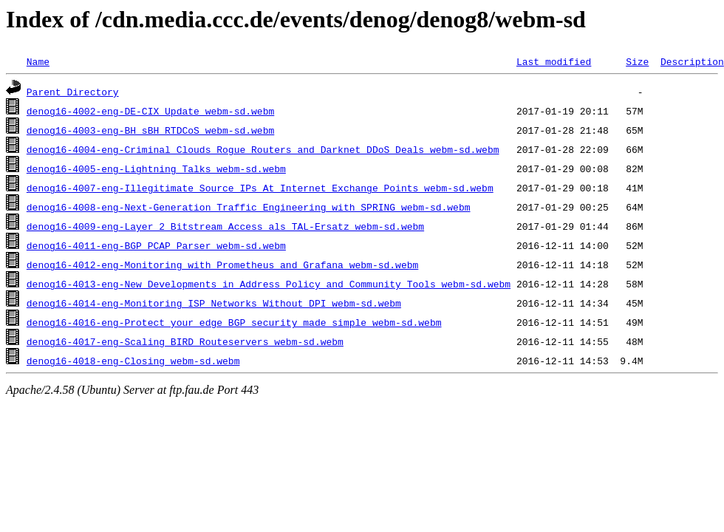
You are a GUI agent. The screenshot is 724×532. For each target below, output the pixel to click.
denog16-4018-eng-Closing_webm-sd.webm (133, 360)
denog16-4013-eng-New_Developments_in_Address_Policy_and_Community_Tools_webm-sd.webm (268, 283)
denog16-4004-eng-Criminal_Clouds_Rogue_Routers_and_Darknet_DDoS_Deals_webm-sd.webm (263, 149)
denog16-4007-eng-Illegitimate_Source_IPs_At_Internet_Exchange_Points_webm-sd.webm (260, 187)
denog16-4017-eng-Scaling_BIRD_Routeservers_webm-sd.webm (185, 341)
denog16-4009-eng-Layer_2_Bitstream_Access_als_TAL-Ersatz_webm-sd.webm (225, 226)
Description (692, 61)
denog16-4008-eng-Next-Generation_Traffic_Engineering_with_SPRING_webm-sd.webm (249, 207)
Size (637, 61)
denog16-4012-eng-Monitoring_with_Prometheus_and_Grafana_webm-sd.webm (222, 264)
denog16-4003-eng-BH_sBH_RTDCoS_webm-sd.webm (150, 130)
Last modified (553, 61)
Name (38, 61)
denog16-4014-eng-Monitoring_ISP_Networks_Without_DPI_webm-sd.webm (214, 303)
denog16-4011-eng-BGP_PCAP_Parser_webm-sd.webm (156, 245)
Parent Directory (73, 91)
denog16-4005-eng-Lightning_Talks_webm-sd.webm (156, 168)
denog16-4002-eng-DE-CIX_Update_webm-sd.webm (150, 110)
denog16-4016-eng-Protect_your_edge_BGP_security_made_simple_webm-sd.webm (234, 322)
